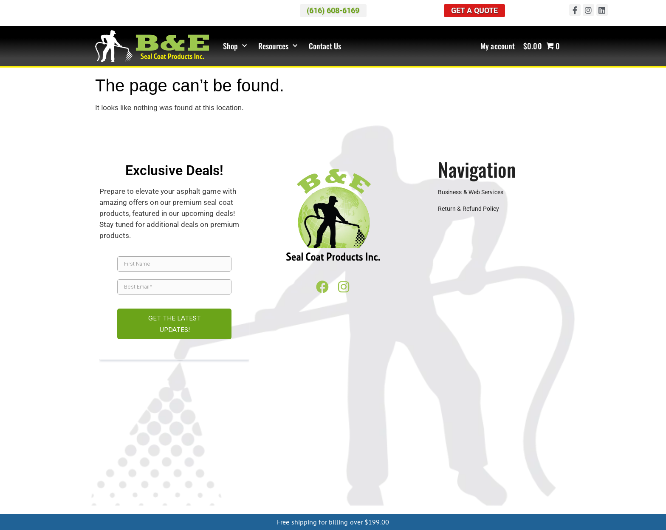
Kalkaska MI (331, 508)
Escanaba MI (486, 501)
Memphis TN (121, 494)
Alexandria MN (395, 474)
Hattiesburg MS (185, 488)
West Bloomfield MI (209, 460)
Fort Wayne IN (252, 467)
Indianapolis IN (297, 467)
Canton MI (238, 447)
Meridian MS (265, 488)
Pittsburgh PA (542, 494)
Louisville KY (371, 494)
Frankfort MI (368, 508)
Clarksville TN (462, 488)
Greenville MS (141, 488)
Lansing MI (553, 447)
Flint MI (395, 447)
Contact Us (325, 46)
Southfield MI (347, 454)
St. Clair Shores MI (394, 454)
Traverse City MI (531, 454)
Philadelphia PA (498, 494)
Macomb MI (115, 454)
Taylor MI (492, 454)
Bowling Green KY (206, 494)
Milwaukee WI (279, 474)
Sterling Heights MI (449, 454)
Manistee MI (405, 508)
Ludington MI (530, 508)
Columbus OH (524, 460)
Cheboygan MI (121, 508)
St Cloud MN (528, 474)
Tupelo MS (375, 488)
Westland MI (257, 460)
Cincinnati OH (441, 460)
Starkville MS (339, 488)
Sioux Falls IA (386, 481)
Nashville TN (160, 494)
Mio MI (268, 508)
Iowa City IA (266, 481)
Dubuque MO (426, 481)
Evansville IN (211, 467)
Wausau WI (356, 474)
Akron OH (370, 460)
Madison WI (239, 474)
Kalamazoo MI (513, 447)
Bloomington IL (424, 467)
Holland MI (474, 447)
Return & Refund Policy (468, 209)
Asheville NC (124, 501)
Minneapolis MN (441, 474)
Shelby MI (311, 454)
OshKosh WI (318, 474)
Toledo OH (128, 467)
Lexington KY (332, 494)
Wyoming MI (295, 460)
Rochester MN (487, 474)
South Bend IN (379, 467)
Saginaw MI (277, 454)
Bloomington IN (168, 467)
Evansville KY (252, 494)
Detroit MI (309, 447)
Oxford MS (302, 488)
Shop (235, 46)
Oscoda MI (494, 508)
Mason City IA (306, 481)
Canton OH (403, 460)
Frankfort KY (292, 494)
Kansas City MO (470, 481)
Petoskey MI (152, 454)
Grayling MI (296, 508)
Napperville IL (545, 467)
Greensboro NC (206, 501)
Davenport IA (148, 481)
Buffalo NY (246, 501)
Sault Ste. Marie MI (533, 501)
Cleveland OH (483, 460)
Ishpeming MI (404, 501)
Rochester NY (284, 501)
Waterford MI (160, 460)
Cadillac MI (204, 447)
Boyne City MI (162, 508)
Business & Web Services (470, 192)
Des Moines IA (190, 481)
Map (279, 405)
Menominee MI (445, 501)
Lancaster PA (454, 494)
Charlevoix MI (203, 508)
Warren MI (124, 460)
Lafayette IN (338, 467)
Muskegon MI (335, 460)
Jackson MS (228, 488)
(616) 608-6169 (456, 405)
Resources (278, 46)
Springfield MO (516, 481)
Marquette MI (324, 501)
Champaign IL (469, 467)
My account (497, 46)
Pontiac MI (188, 454)
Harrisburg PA (412, 494)
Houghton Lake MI (451, 508)
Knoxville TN (538, 488)
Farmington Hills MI (353, 447)
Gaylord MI (239, 508)
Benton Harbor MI (160, 447)
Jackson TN (501, 488)
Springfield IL (119, 474)
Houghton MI (364, 501)
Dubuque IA (230, 481)
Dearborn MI (273, 447)
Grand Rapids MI (432, 447)
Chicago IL (507, 467)
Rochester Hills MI (233, 454)
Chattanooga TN (416, 488)
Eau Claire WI (160, 474)
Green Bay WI (201, 474)
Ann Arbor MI (113, 447)
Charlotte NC (163, 501)
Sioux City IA (346, 481)
